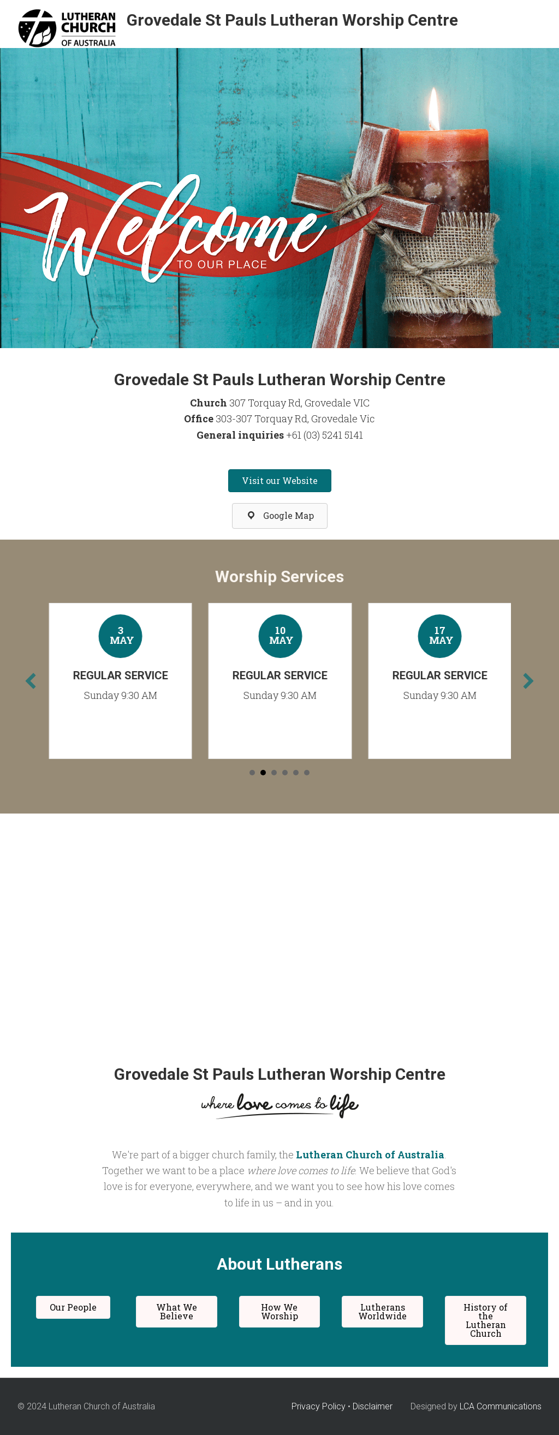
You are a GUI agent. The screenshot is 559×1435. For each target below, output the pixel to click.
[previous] (30, 681)
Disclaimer (373, 1406)
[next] (528, 681)
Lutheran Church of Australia (370, 1154)
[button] (279, 480)
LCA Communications (501, 1406)
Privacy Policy (319, 1406)
